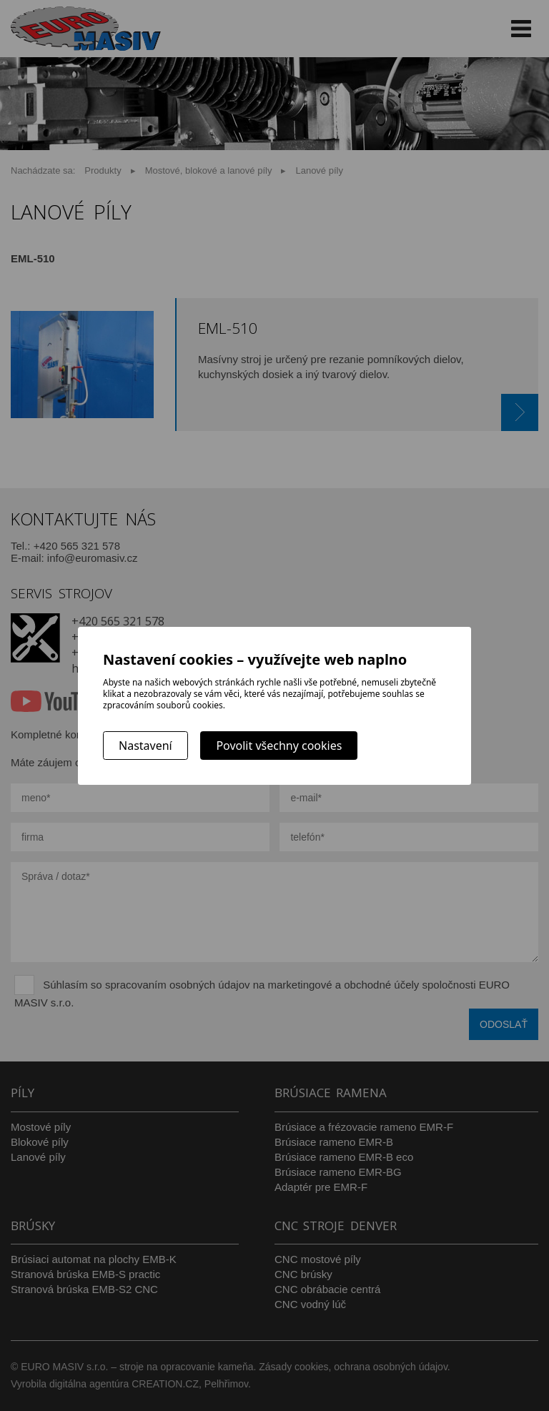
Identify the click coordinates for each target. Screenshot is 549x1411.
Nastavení (145, 745)
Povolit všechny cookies (279, 745)
